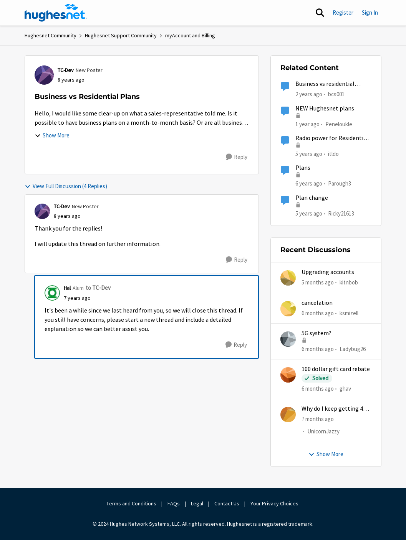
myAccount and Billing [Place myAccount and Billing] (190, 35)
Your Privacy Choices (275, 503)
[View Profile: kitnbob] (288, 278)
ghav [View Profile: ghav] (345, 388)
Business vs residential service (325, 84)
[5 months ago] (318, 282)
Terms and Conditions (131, 503)
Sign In (370, 12)
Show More (52, 135)
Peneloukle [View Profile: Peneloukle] (338, 123)
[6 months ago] (318, 313)
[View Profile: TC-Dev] (44, 75)
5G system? (316, 333)
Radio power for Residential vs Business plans (331, 138)
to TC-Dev (98, 287)
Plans (302, 168)
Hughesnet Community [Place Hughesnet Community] (50, 35)
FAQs (173, 503)
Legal (197, 503)
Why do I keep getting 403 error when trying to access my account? (335, 409)
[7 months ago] (318, 419)
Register (343, 12)
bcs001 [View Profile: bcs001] (336, 94)
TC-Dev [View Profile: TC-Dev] (66, 70)
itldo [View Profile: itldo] (333, 153)
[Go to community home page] (56, 13)
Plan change (311, 198)
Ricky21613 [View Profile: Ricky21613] (341, 213)
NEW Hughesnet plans (324, 108)
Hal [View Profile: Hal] (67, 287)
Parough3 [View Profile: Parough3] (339, 183)
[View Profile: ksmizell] (288, 308)
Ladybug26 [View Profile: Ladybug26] (353, 349)
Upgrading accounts (328, 272)
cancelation (317, 303)
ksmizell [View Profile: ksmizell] (349, 312)
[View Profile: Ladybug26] (288, 339)
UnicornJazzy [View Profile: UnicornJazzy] (323, 431)
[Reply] (236, 157)
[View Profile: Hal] (52, 293)
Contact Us (226, 503)
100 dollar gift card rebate (336, 369)
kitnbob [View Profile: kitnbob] (349, 282)
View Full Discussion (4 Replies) (66, 186)
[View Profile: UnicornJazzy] (288, 414)
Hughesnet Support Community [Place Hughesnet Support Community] (121, 35)
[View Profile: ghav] (288, 375)
